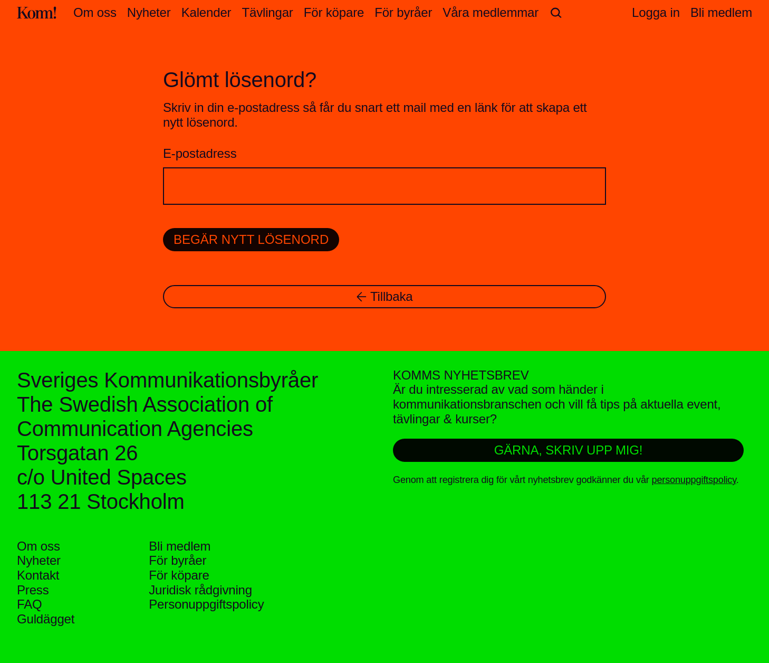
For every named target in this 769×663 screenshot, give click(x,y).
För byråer (403, 12)
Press (33, 590)
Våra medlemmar (491, 12)
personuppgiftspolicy (694, 480)
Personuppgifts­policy (206, 604)
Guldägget (45, 619)
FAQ (29, 604)
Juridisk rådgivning (200, 590)
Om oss (95, 12)
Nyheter (149, 12)
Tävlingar (267, 12)
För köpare (334, 12)
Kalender (206, 12)
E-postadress (199, 153)
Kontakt (38, 575)
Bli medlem (179, 546)
